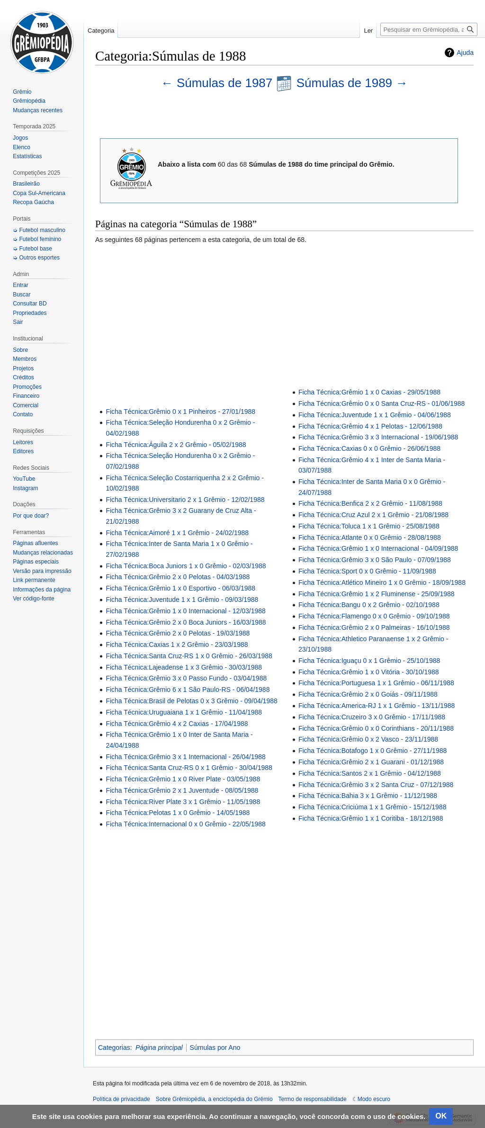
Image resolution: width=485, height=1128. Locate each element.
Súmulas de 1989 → (352, 83)
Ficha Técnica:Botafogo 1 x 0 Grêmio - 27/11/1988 (372, 750)
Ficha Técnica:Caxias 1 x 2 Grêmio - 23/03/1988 (177, 644)
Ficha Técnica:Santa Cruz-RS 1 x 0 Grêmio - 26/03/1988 (189, 656)
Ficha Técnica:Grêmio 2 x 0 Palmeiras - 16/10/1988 (374, 627)
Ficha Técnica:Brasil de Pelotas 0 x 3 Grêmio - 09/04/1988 (191, 701)
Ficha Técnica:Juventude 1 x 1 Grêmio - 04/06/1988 (374, 415)
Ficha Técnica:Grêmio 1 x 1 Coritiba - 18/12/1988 (370, 818)
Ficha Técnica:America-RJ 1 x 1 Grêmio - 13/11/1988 (376, 705)
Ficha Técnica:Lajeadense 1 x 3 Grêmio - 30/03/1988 (184, 667)
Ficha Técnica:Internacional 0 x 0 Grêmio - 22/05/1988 (185, 824)
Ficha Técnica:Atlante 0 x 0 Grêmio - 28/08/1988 (369, 537)
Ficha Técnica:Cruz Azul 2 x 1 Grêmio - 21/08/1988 (373, 515)
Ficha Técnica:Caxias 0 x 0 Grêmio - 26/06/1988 (369, 448)
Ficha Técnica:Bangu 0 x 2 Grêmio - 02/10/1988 (369, 605)
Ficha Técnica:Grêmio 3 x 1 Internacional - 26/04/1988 (185, 757)
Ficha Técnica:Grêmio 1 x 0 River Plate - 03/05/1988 (183, 779)
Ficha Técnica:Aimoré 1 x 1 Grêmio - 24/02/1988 (177, 533)
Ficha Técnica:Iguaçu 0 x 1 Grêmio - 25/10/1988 (369, 660)
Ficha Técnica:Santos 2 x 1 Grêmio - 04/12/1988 (369, 773)
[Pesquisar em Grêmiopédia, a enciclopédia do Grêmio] (428, 29)
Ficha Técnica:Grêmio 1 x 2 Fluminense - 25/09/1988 (376, 594)
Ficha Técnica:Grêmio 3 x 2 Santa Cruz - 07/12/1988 (375, 784)
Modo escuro (374, 1099)
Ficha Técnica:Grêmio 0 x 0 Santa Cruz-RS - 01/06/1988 (381, 403)
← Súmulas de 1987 (218, 83)
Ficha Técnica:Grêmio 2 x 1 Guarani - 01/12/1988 (371, 762)
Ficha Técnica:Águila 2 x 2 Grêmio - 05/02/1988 (176, 444)
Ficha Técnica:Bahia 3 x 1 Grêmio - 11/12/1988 (367, 795)
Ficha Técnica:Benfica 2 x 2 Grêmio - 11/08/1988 (370, 503)
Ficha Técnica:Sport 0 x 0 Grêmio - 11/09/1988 (367, 571)
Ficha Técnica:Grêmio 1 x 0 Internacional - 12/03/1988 (185, 611)
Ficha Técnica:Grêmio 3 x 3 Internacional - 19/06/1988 (378, 437)
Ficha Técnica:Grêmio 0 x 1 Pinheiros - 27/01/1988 (180, 411)
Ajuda (465, 52)
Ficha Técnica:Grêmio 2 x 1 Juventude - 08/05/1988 (182, 790)
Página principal (159, 1047)
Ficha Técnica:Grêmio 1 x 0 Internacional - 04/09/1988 (378, 548)
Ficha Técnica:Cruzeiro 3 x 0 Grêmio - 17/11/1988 (371, 717)
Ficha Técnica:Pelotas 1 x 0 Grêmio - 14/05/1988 (178, 812)
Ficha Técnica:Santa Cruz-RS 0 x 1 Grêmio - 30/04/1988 (189, 767)
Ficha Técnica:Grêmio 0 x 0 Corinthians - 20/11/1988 (376, 728)
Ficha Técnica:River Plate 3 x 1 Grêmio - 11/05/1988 (183, 802)
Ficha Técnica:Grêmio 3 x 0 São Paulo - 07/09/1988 (374, 560)
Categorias (114, 1047)
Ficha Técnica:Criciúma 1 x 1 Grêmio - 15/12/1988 (372, 807)
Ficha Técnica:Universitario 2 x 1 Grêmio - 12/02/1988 (185, 499)
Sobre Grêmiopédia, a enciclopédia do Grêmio (214, 1099)
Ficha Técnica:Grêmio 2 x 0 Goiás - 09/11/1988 (368, 694)
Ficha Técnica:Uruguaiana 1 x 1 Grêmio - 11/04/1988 (184, 712)
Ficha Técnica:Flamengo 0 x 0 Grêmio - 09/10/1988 (374, 616)
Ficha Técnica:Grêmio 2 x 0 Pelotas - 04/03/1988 (178, 577)
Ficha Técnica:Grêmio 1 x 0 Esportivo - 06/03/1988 (180, 588)
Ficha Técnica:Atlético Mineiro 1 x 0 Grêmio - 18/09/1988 (382, 582)
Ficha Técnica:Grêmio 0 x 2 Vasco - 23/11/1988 (368, 739)
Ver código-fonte (33, 598)
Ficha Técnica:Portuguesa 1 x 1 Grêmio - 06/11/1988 (376, 683)
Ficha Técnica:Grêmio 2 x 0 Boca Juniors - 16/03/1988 (186, 622)
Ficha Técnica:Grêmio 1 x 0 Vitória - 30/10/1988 (368, 672)
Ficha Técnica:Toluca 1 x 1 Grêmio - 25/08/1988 (369, 526)
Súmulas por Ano (215, 1047)
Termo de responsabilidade (312, 1099)
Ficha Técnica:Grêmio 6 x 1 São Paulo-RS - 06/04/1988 (187, 689)
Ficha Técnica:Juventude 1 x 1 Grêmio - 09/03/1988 (182, 599)
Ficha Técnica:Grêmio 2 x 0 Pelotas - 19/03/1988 (178, 633)
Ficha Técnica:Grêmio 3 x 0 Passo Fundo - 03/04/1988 (186, 678)
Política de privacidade (121, 1099)
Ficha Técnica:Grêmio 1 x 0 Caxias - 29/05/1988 (369, 392)
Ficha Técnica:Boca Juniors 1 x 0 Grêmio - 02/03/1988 (186, 566)
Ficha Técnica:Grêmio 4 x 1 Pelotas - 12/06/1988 (370, 426)
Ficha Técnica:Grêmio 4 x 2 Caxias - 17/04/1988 (177, 723)
